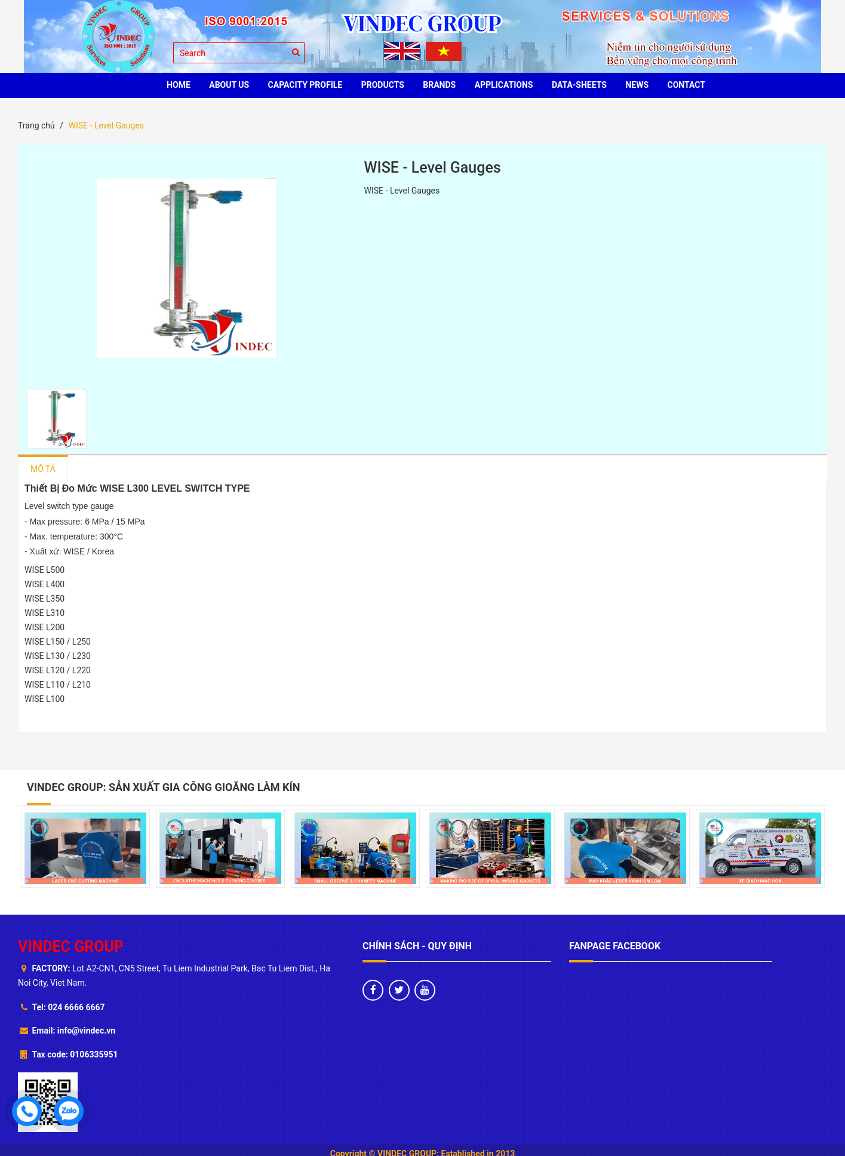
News (637, 85)
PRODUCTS (382, 85)
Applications (504, 85)
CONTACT (686, 85)
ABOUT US (229, 85)
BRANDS (439, 85)
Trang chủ (36, 125)
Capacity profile (305, 85)
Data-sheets (579, 85)
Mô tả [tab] (43, 469)
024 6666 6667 (76, 1007)
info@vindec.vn (86, 1030)
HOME (178, 85)
